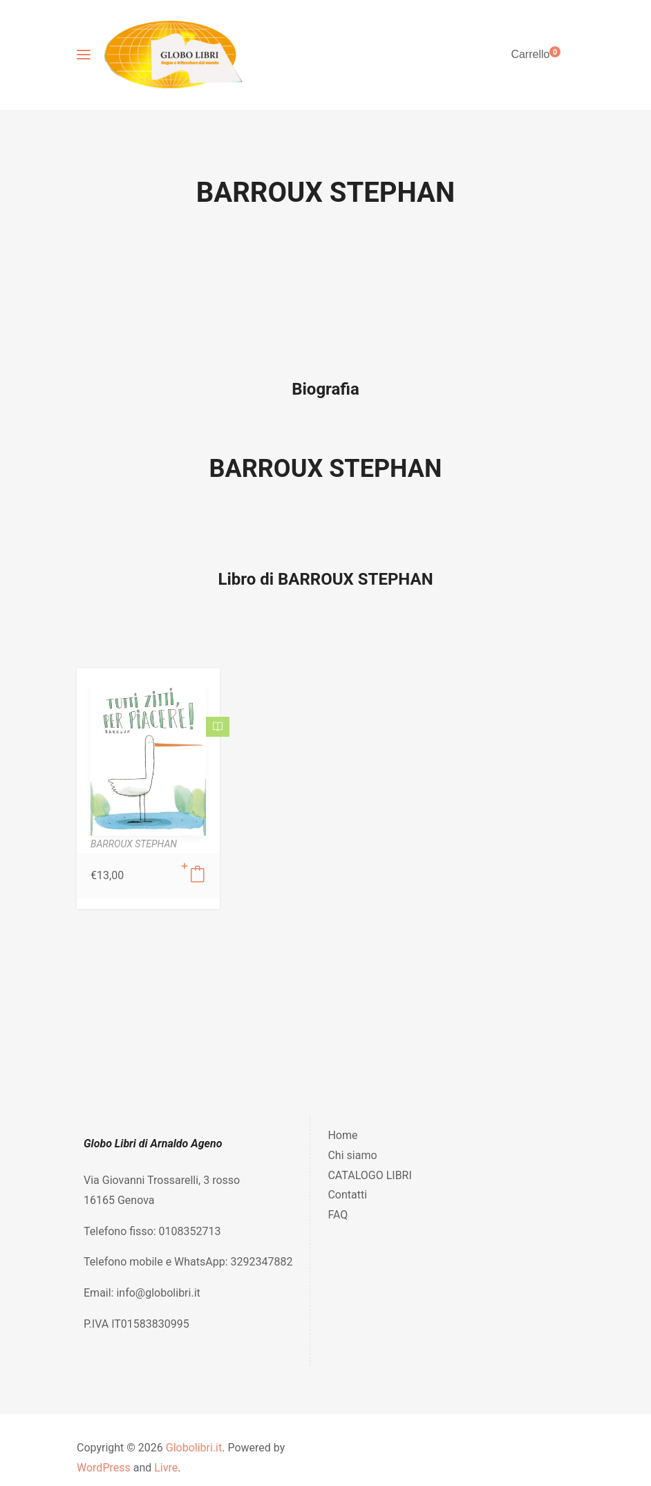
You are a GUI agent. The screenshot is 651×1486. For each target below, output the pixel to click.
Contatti (347, 1194)
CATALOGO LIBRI (369, 1175)
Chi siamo (352, 1155)
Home (342, 1135)
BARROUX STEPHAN (325, 468)
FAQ (338, 1214)
